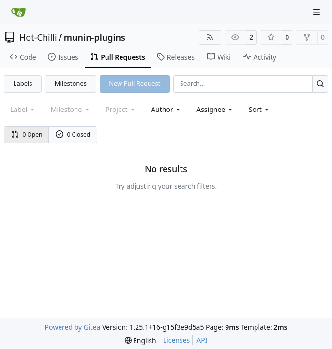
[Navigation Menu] (317, 12)
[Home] (18, 12)
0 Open (27, 134)
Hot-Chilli (38, 37)
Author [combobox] (166, 109)
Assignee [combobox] (215, 109)
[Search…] (320, 83)
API (201, 340)
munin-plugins (94, 37)
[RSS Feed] (210, 37)
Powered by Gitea (73, 327)
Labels (23, 83)
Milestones (71, 83)
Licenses (176, 340)
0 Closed (73, 134)
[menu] (259, 109)
